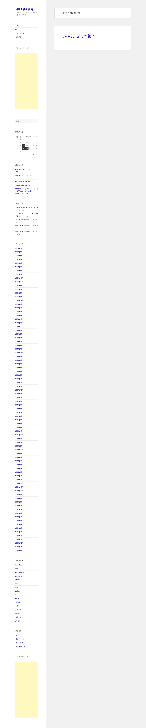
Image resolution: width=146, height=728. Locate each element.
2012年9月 (19, 506)
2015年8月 (19, 442)
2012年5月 (19, 513)
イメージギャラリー (22, 33)
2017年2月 (19, 416)
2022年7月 (19, 263)
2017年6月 (19, 401)
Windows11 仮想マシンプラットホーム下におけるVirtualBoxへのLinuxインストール (26, 191)
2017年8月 (19, 394)
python (17, 591)
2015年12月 (19, 435)
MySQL (17, 580)
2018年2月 (19, 379)
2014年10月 (19, 450)
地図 (16, 606)
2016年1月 (19, 431)
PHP (16, 584)
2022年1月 (19, 274)
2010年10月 (19, 543)
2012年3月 (19, 521)
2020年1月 (19, 319)
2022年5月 (19, 267)
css (16, 569)
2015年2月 (19, 446)
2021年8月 (19, 285)
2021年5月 (19, 293)
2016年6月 (19, 420)
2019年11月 (19, 323)
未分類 (17, 621)
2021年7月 (19, 289)
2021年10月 (19, 282)
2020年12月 (19, 300)
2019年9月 (19, 330)
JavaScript (18, 576)
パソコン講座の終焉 (22, 220)
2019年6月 (19, 338)
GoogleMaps (19, 572)
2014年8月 (19, 457)
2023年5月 (19, 256)
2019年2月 (19, 345)
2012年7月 (19, 509)
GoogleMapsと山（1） (23, 185)
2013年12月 (19, 483)
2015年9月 (19, 438)
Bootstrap (18, 565)
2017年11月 (19, 386)
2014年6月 (19, 465)
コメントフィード (21, 643)
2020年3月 (19, 312)
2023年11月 (19, 248)
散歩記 (17, 613)
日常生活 (18, 617)
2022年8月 (19, 259)
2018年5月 (19, 368)
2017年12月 (19, 382)
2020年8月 (19, 304)
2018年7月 (19, 360)
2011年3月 (19, 532)
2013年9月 (19, 494)
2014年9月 (19, 453)
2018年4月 (19, 371)
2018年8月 (19, 356)
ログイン (18, 635)
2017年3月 (19, 412)
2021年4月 (19, 297)
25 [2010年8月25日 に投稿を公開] (27, 149)
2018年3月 (19, 375)
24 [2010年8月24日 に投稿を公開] (23, 149)
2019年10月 (19, 326)
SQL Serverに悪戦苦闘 (22, 226)
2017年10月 (19, 390)
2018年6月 (19, 364)
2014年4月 (19, 468)
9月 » (34, 155)
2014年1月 (19, 479)
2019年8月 (19, 334)
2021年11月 (19, 278)
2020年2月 (19, 315)
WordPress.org (20, 646)
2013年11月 (19, 487)
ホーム (17, 25)
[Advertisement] (26, 81)
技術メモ (18, 37)
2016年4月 (19, 424)
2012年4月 (19, 517)
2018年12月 (19, 349)
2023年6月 (19, 252)
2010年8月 (19, 550)
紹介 (16, 29)
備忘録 (17, 602)
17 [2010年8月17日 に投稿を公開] (23, 146)
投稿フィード (19, 639)
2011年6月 (19, 528)
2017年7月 (19, 397)
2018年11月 (19, 353)
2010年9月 (19, 547)
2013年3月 (19, 502)
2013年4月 (19, 498)
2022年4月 (19, 270)
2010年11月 (19, 539)
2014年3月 (19, 472)
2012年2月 (19, 524)
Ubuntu (17, 598)
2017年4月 (19, 409)
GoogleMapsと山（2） (23, 181)
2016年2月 (19, 427)
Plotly (17, 587)
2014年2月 (19, 476)
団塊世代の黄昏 (24, 9)
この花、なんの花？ (78, 36)
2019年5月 (19, 341)
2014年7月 (19, 461)
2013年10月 (19, 491)
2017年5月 (19, 405)
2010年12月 (19, 535)
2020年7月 (19, 308)
